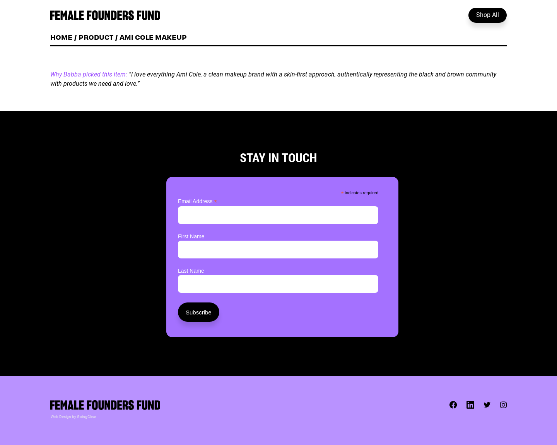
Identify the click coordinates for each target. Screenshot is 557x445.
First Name (191, 236)
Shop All (487, 14)
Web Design (61, 416)
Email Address (197, 201)
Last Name (191, 271)
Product (96, 37)
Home (61, 37)
